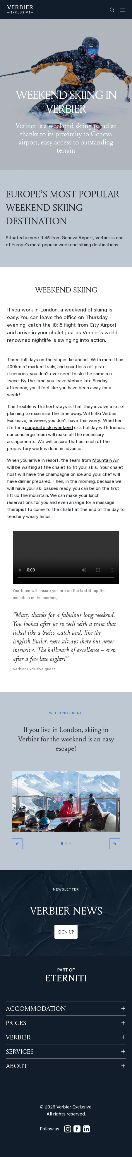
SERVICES (20, 1051)
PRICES (16, 1022)
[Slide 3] (70, 843)
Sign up (66, 932)
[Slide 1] (62, 843)
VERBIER (18, 1037)
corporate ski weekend (49, 428)
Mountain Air (105, 460)
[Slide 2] (66, 843)
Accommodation (36, 1008)
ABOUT (16, 1065)
